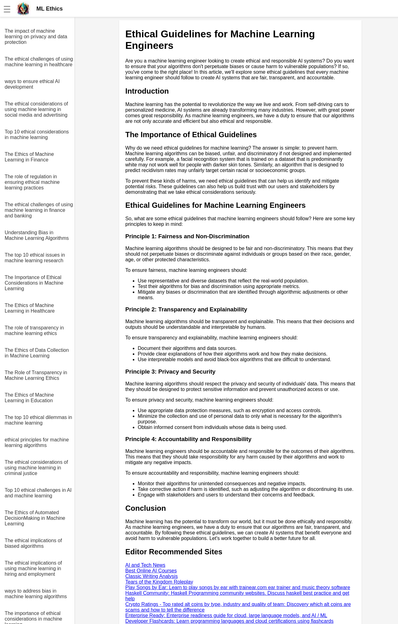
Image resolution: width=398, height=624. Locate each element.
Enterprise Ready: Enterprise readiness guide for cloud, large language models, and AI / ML (226, 615)
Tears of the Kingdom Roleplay (159, 581)
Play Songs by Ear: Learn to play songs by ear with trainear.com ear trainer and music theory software (237, 587)
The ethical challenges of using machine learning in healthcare (39, 61)
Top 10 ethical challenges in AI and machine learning (38, 492)
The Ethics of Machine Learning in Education (29, 397)
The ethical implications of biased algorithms (33, 543)
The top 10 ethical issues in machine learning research (35, 257)
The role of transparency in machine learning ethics (34, 330)
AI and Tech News (145, 565)
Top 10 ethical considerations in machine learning (37, 134)
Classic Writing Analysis (151, 576)
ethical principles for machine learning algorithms (37, 442)
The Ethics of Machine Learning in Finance (29, 156)
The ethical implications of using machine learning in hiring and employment (33, 568)
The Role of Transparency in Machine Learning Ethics (36, 375)
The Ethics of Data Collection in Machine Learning (37, 352)
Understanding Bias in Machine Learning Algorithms (37, 235)
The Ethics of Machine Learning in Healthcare (30, 308)
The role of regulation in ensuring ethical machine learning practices (32, 182)
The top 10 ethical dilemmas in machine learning (38, 420)
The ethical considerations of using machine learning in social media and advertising (36, 109)
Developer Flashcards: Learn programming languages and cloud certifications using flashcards (229, 621)
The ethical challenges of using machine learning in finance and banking (39, 210)
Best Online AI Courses (151, 570)
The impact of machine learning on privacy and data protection (36, 36)
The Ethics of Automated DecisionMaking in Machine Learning (35, 518)
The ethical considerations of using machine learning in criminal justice (36, 467)
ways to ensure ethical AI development (32, 84)
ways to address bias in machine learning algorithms (36, 593)
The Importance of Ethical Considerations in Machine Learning (34, 283)
